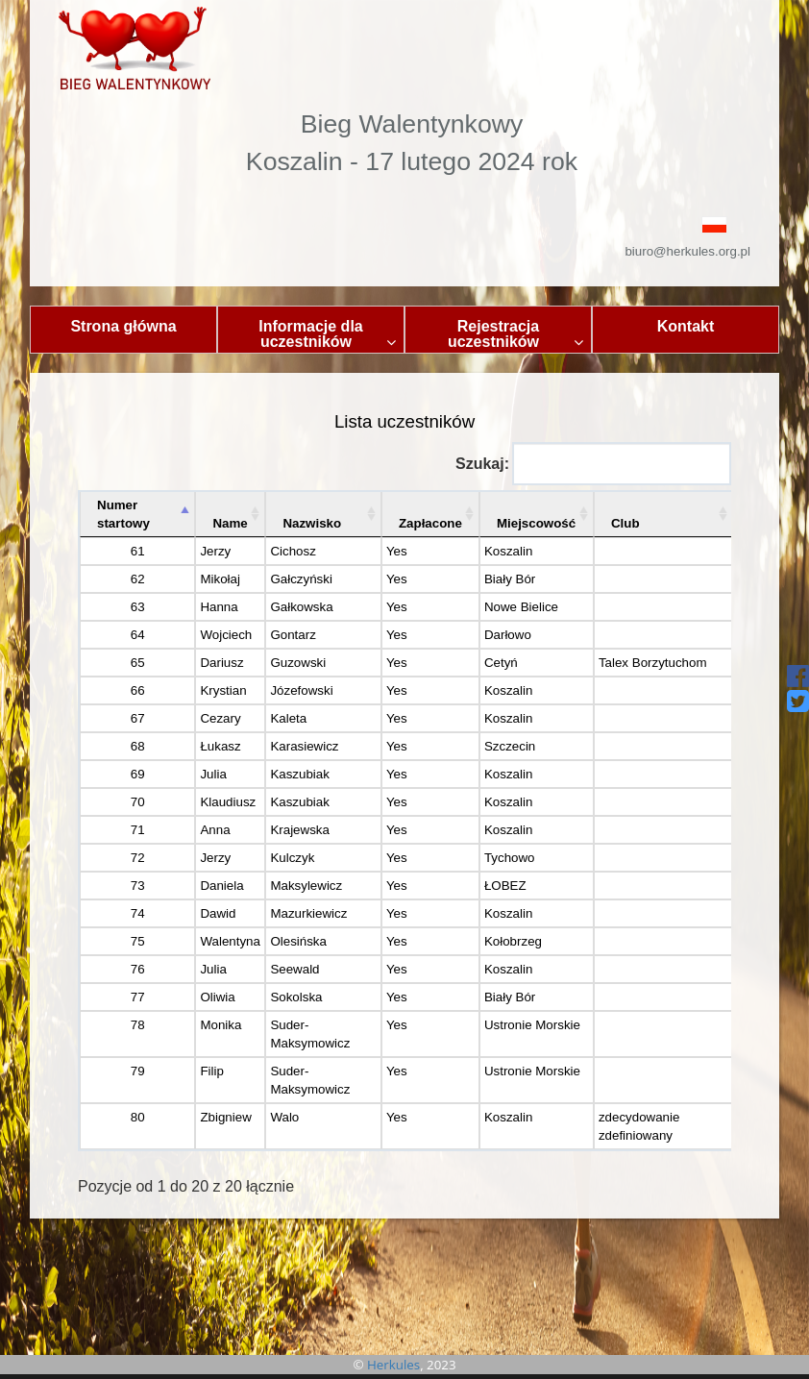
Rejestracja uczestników (515, 334)
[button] (404, 223)
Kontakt (686, 326)
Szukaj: (593, 463)
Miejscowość (536, 523)
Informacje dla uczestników (327, 334)
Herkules (393, 1364)
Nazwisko (311, 523)
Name (229, 523)
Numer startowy (123, 514)
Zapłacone (430, 523)
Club (625, 523)
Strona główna (123, 326)
